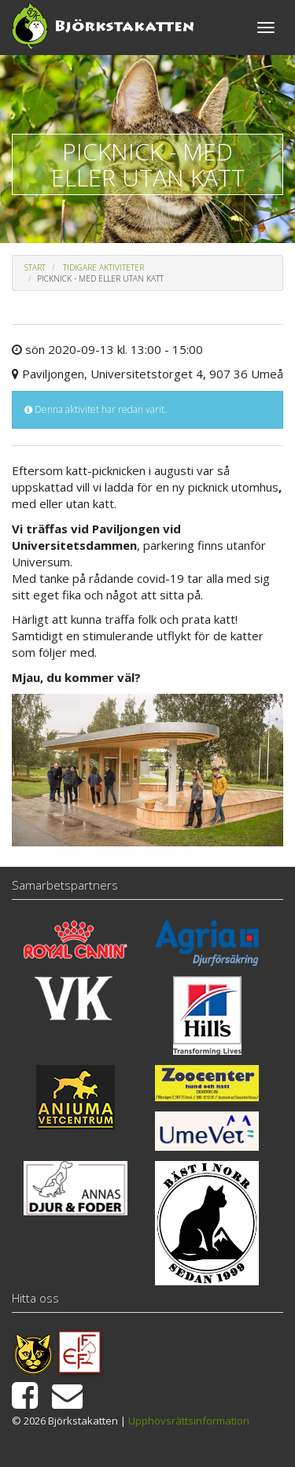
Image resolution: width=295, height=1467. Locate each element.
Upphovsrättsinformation (188, 1421)
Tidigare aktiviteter (103, 267)
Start (35, 267)
